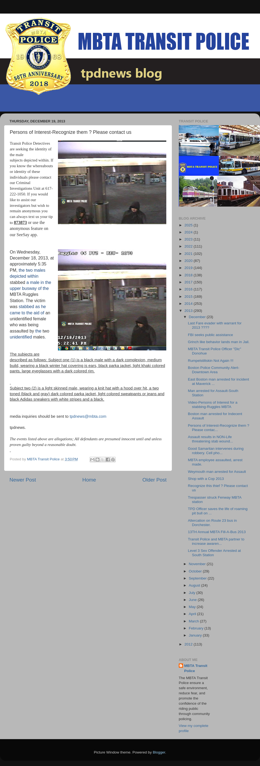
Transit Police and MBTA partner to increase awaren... (216, 541)
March (194, 621)
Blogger (159, 752)
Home (89, 480)
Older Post (154, 480)
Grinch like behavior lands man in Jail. (218, 342)
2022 (189, 246)
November (198, 564)
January (196, 635)
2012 (189, 644)
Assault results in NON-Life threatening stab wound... (210, 439)
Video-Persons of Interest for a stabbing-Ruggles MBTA (213, 404)
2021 (189, 254)
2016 (189, 289)
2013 (189, 311)
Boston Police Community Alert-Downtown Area (213, 370)
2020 (189, 261)
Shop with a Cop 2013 (206, 479)
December (198, 317)
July (192, 593)
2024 (189, 232)
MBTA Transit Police (195, 668)
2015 (189, 297)
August (195, 585)
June (193, 600)
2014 (189, 304)
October (196, 571)
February (196, 628)
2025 (189, 225)
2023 (189, 239)
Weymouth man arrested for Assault (217, 472)
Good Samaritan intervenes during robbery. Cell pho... (216, 451)
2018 (189, 275)
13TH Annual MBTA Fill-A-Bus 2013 (217, 532)
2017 (189, 282)
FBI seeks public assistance (210, 335)
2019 (189, 268)
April (193, 614)
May (193, 607)
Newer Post (22, 480)
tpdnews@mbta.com (88, 416)
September (198, 578)
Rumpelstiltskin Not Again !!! (210, 361)
